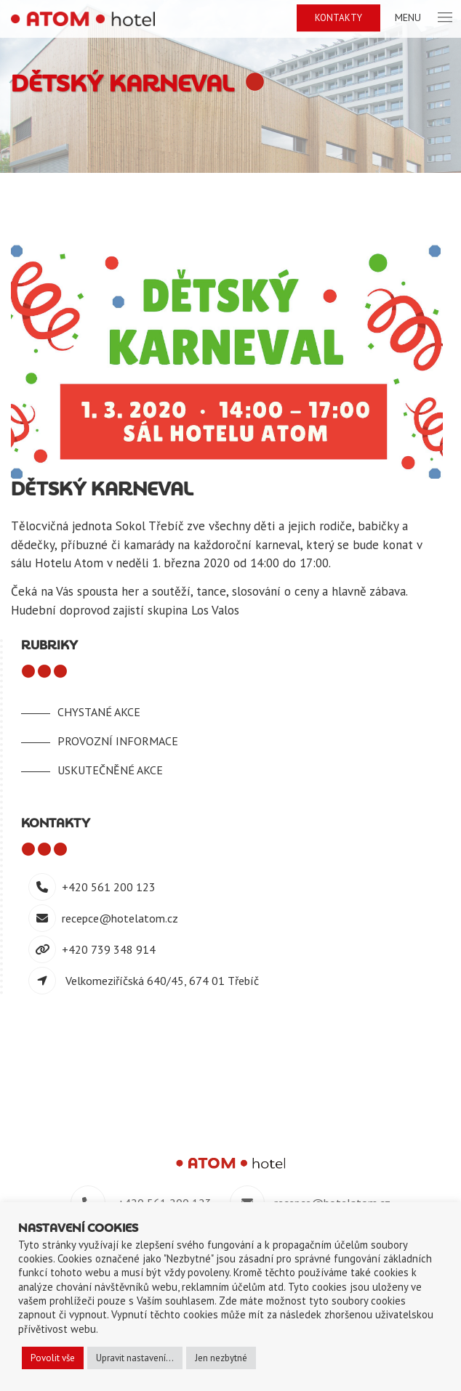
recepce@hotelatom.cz (120, 918)
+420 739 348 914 (109, 949)
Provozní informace (117, 741)
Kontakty (338, 18)
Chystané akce (98, 712)
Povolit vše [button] (53, 1358)
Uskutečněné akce (110, 770)
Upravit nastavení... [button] (135, 1358)
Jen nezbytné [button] (221, 1358)
